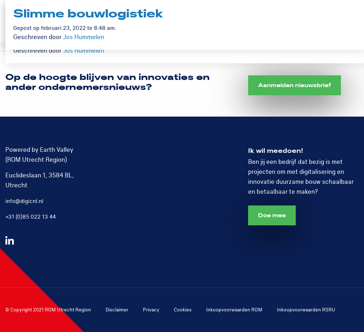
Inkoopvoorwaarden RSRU (306, 309)
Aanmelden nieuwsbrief (294, 85)
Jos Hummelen (83, 50)
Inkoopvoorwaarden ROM (234, 309)
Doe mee (272, 215)
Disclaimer (117, 309)
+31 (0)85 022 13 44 (30, 217)
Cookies (183, 309)
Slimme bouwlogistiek (88, 14)
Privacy (151, 309)
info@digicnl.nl (24, 201)
